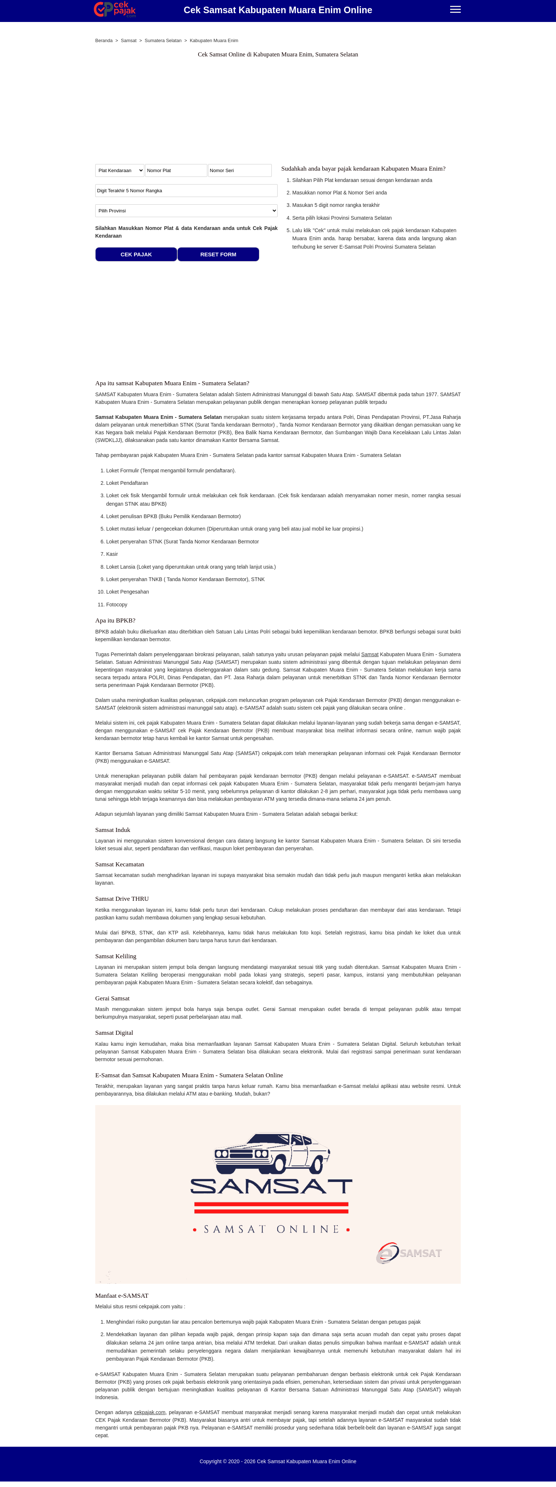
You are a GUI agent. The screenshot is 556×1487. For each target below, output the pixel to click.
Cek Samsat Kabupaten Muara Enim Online (278, 10)
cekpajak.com (150, 1412)
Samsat (369, 654)
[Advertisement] (278, 113)
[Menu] (455, 10)
